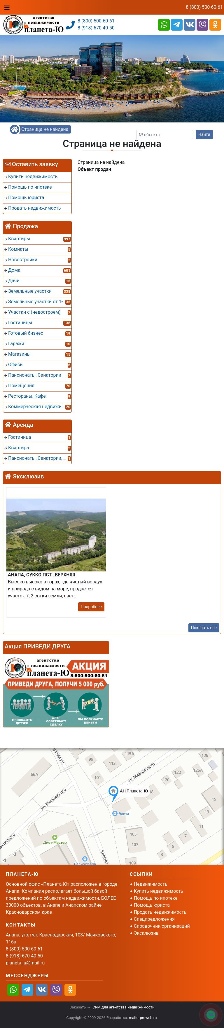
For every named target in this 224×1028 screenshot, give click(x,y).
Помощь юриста (152, 905)
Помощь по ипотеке (156, 898)
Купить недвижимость (158, 891)
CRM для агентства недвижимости (123, 1007)
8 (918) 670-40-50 (96, 28)
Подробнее (91, 606)
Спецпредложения (154, 919)
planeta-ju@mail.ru (25, 963)
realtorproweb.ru (143, 1017)
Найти (204, 134)
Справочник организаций (162, 926)
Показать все (204, 627)
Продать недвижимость (160, 912)
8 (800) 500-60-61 (204, 7)
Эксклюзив (146, 933)
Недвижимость (150, 884)
